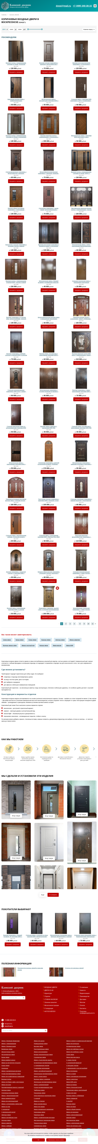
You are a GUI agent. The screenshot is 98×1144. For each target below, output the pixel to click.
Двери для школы (39, 1041)
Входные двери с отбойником (75, 1095)
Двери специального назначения (43, 1109)
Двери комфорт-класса (8, 1060)
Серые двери (32, 640)
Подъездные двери (39, 1093)
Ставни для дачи (71, 1093)
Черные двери (43, 645)
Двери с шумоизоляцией (41, 1084)
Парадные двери (39, 1115)
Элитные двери (60, 640)
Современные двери (40, 1126)
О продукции (48, 1008)
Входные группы (6, 1079)
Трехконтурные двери (40, 1123)
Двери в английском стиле (9, 1117)
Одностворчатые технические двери (45, 1095)
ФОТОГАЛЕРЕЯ (49, 1011)
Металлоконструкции (51, 1005)
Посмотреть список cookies (56, 1140)
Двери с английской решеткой (43, 1071)
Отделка (47, 996)
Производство (84, 996)
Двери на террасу (71, 1084)
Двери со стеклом (39, 1101)
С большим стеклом (72, 1065)
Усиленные (4, 1068)
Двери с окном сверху (40, 1076)
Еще (42, 895)
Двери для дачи (6, 1084)
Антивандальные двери (73, 1046)
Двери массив (57, 645)
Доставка (83, 999)
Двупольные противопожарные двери (45, 1082)
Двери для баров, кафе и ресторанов (12, 1082)
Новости (83, 990)
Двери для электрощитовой (9, 1101)
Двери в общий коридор (73, 1109)
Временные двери (6, 1049)
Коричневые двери (39, 1112)
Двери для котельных (72, 1043)
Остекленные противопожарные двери (45, 1063)
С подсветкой (5, 1109)
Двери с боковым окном (8, 1046)
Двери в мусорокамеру (41, 1052)
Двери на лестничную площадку (11, 1063)
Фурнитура (48, 993)
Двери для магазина (72, 1112)
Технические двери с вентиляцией (76, 1090)
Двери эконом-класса (40, 1104)
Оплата (82, 1005)
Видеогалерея (85, 993)
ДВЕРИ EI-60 (48, 990)
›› (95, 624)
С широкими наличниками (41, 1068)
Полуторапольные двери (41, 1049)
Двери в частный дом (28, 645)
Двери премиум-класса (8, 1098)
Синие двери (7, 640)
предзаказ (16, 72)
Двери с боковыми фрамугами (10, 1041)
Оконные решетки (50, 1002)
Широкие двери (71, 1117)
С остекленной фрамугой (73, 1063)
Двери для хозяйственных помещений (12, 1076)
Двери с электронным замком (75, 1123)
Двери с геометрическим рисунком (44, 1117)
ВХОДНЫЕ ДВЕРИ (50, 987)
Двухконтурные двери (7, 1052)
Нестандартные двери (8, 1054)
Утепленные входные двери (9, 1093)
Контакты (83, 1008)
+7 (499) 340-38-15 (82, 6)
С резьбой (69, 1101)
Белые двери (19, 640)
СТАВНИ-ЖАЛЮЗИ (51, 999)
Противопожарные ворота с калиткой (12, 1087)
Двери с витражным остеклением (76, 1076)
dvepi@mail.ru (9, 1026)
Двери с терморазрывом (8, 1043)
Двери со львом (71, 1073)
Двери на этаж (5, 1106)
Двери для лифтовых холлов (75, 1049)
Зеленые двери (6, 1090)
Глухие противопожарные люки (43, 1087)
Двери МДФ (69, 645)
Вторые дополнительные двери (43, 1054)
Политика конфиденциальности (87, 1012)
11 (92, 623)
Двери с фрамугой (71, 1098)
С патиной (37, 1098)
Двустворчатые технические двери (44, 1120)
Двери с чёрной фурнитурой (9, 1095)
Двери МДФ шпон (71, 1082)
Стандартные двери (40, 1057)
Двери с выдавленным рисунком (11, 1071)
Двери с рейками (6, 1126)
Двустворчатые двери (72, 1120)
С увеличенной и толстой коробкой (76, 1068)
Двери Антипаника (71, 1071)
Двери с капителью (72, 1079)
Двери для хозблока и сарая (74, 1052)
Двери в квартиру (75, 640)
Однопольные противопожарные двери (45, 1073)
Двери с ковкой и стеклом (74, 1128)
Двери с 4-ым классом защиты (43, 1060)
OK (38, 1140)
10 (88, 623)
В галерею (53, 895)
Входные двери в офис (10, 645)
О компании (84, 987)
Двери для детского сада (73, 1126)
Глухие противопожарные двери (11, 1073)
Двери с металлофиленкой (74, 1115)
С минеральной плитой (8, 1112)
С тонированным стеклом (41, 1065)
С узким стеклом (71, 1060)
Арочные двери (6, 1120)
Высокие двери (38, 1046)
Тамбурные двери (39, 1090)
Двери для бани (71, 1106)
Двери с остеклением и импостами (11, 1104)
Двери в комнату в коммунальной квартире (79, 1041)
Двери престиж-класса (73, 1057)
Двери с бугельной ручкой (74, 1087)
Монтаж (82, 1002)
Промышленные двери (41, 1043)
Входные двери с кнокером (42, 1079)
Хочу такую (16, 816)
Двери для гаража (39, 1106)
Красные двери (45, 640)
